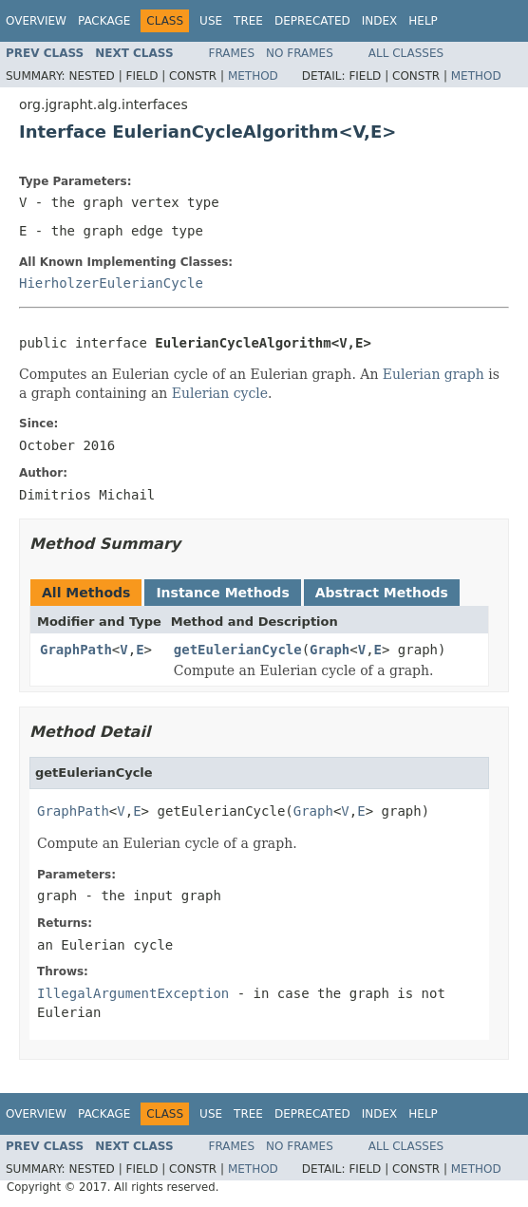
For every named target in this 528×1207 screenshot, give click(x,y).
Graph (329, 649)
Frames (232, 53)
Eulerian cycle (220, 393)
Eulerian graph (433, 374)
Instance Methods (222, 592)
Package (104, 21)
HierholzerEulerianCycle (111, 283)
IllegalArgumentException (133, 993)
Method (253, 76)
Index (380, 21)
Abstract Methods (381, 592)
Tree (248, 21)
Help (423, 21)
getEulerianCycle (238, 649)
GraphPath (76, 649)
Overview (36, 21)
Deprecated (312, 21)
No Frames (299, 53)
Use (210, 21)
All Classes (405, 53)
